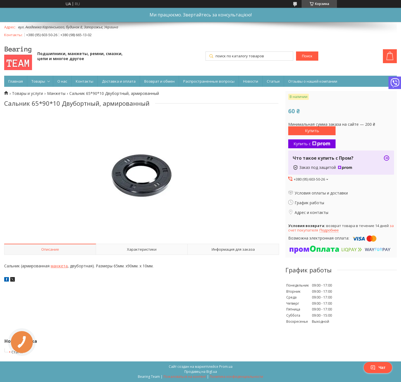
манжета (59, 265)
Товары (38, 81)
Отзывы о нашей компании (312, 81)
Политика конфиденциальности (236, 376)
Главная (15, 81)
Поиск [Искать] (307, 56)
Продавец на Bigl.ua (200, 371)
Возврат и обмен (159, 81)
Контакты (84, 81)
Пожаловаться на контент (184, 376)
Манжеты (56, 93)
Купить (312, 130)
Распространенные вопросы (208, 81)
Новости (250, 81)
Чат (377, 367)
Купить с (312, 143)
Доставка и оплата (119, 81)
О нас (62, 81)
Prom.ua (226, 366)
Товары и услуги (27, 93)
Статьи (273, 81)
